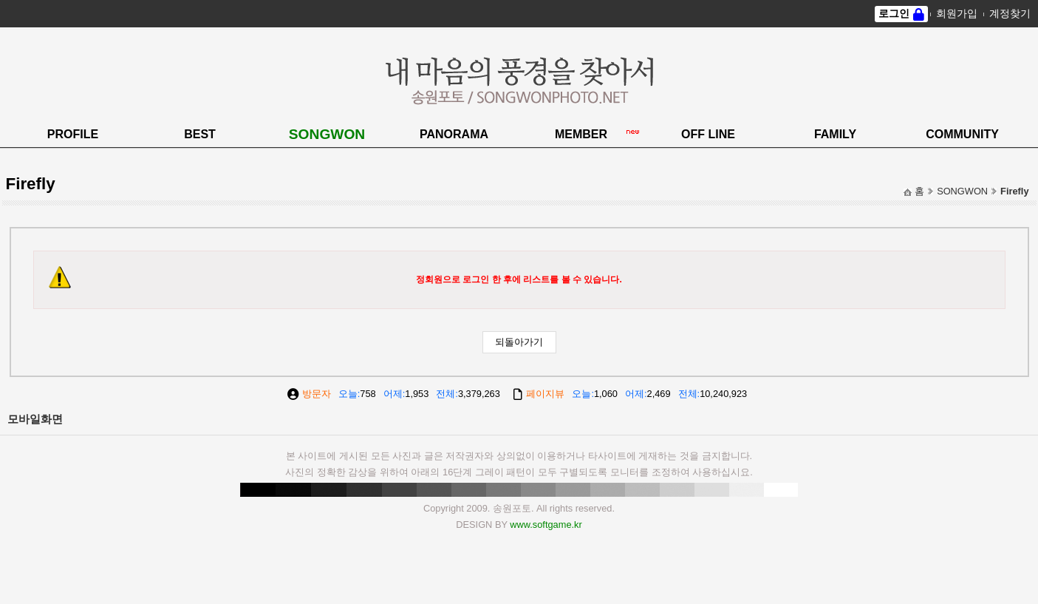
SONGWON (327, 134)
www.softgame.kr (545, 524)
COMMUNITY (962, 134)
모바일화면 (35, 419)
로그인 (893, 13)
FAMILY (835, 134)
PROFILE (72, 134)
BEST (200, 134)
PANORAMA (454, 134)
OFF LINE (708, 134)
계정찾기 (1010, 13)
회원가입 (956, 13)
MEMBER (581, 134)
